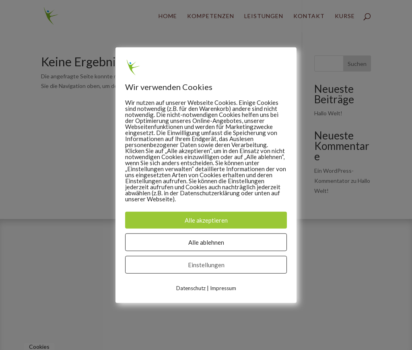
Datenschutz (191, 288)
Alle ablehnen (206, 242)
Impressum (223, 288)
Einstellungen (206, 264)
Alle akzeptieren (206, 220)
